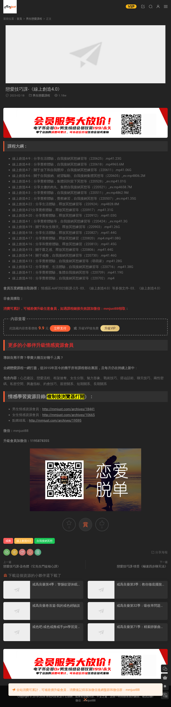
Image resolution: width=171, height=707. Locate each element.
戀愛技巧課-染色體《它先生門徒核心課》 (31, 566)
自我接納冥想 (45, 540)
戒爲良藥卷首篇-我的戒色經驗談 (56, 606)
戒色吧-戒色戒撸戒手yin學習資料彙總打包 (56, 627)
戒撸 (8, 540)
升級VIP (110, 328)
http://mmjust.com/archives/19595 (55, 420)
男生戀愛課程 (41, 95)
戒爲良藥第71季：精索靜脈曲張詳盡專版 (140, 627)
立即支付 (60, 328)
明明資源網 (10, 6)
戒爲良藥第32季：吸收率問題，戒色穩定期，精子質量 (140, 606)
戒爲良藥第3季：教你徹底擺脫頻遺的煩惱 (141, 584)
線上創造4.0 (23, 540)
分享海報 (159, 552)
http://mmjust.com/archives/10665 (68, 415)
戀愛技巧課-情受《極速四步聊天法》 (142, 566)
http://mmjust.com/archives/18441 (68, 409)
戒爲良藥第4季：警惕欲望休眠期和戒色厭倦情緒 (56, 584)
